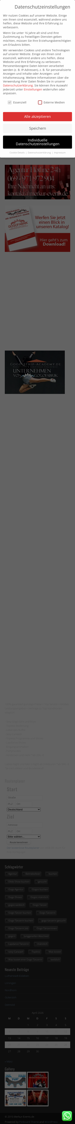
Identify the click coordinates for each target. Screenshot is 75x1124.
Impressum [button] (60, 148)
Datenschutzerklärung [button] (39, 148)
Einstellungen (33, 85)
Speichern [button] (37, 123)
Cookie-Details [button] (17, 148)
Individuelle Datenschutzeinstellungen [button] (37, 137)
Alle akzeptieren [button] (37, 111)
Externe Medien (51, 98)
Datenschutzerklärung (18, 81)
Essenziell (17, 98)
